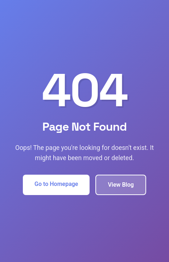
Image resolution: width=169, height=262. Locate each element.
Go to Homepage (56, 183)
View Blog (120, 184)
